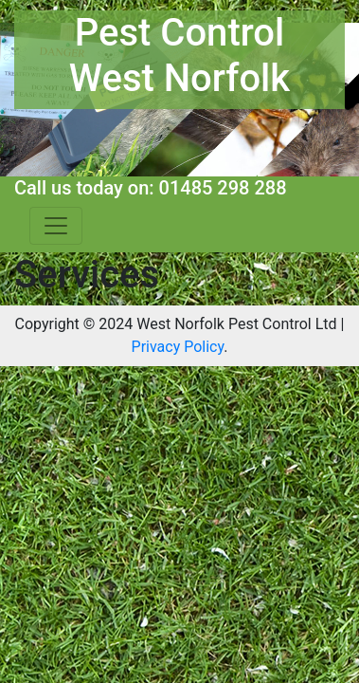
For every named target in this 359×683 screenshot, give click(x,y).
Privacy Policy (178, 347)
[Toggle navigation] (55, 226)
